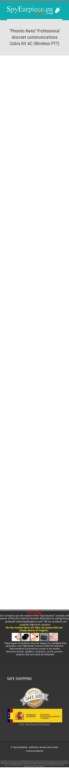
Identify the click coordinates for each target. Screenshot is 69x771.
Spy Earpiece (20, 747)
